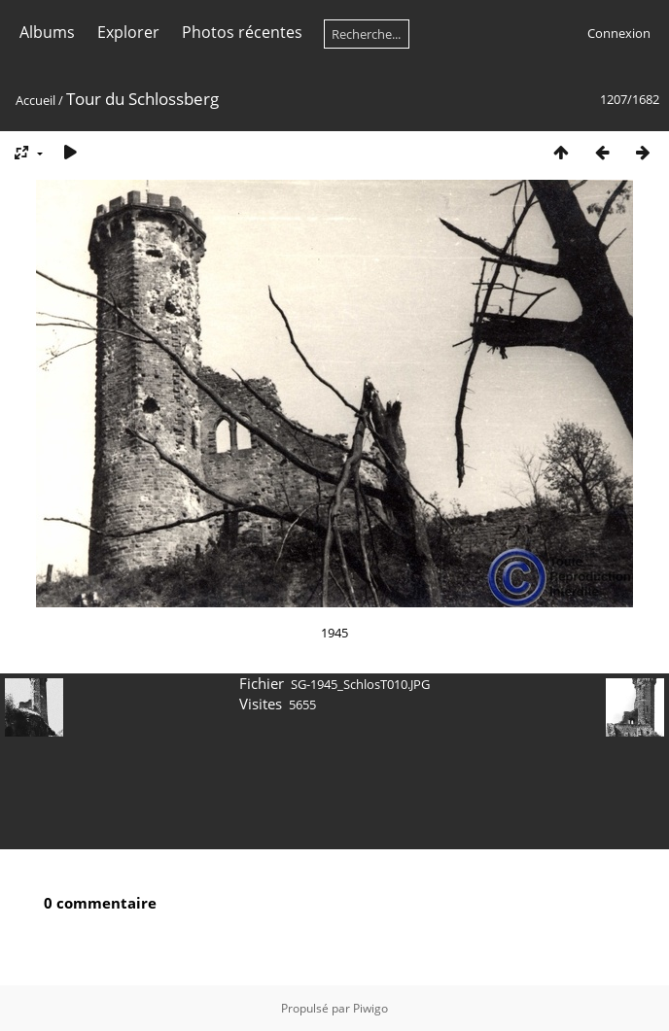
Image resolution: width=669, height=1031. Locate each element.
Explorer (128, 32)
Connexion (619, 33)
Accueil (35, 100)
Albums (47, 32)
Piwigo (370, 1008)
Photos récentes (242, 32)
